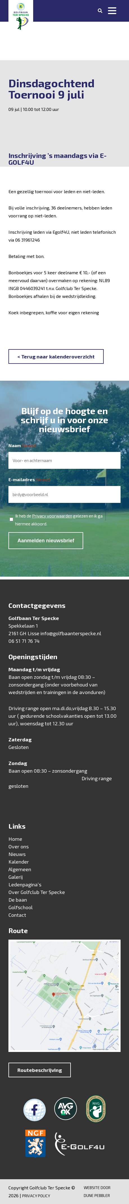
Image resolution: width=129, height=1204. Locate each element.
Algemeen (19, 869)
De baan (17, 900)
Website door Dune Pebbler (97, 1191)
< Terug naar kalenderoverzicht (56, 356)
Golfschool (20, 907)
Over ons (18, 846)
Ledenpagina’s (24, 884)
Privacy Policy (36, 1195)
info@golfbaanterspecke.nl (70, 633)
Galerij (15, 877)
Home (15, 839)
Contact (17, 915)
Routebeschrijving (39, 1070)
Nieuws (17, 854)
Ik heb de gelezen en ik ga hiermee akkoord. (59, 519)
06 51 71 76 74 (24, 641)
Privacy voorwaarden (52, 515)
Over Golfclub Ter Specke (36, 892)
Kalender (18, 862)
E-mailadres (29, 480)
